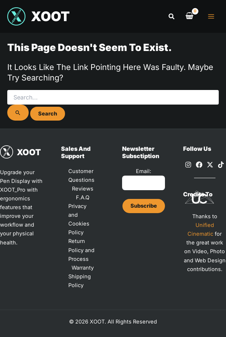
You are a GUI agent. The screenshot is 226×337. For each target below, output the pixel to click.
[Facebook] (199, 164)
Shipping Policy (79, 281)
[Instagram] (188, 164)
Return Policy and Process (81, 250)
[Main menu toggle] (211, 16)
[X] (210, 164)
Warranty (83, 267)
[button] (172, 16)
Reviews (82, 188)
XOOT (50, 16)
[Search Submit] (18, 113)
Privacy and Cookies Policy (78, 219)
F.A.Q (82, 197)
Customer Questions (81, 175)
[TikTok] (221, 164)
